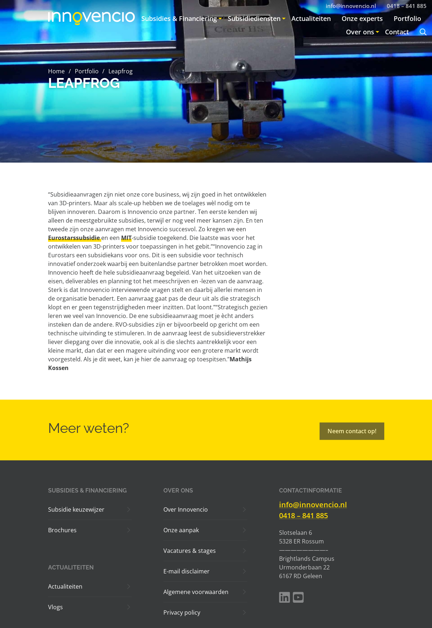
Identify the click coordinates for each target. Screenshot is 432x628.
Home (56, 71)
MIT (126, 238)
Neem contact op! (352, 435)
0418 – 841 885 (303, 515)
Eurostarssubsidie (74, 238)
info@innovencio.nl (313, 504)
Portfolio (86, 71)
